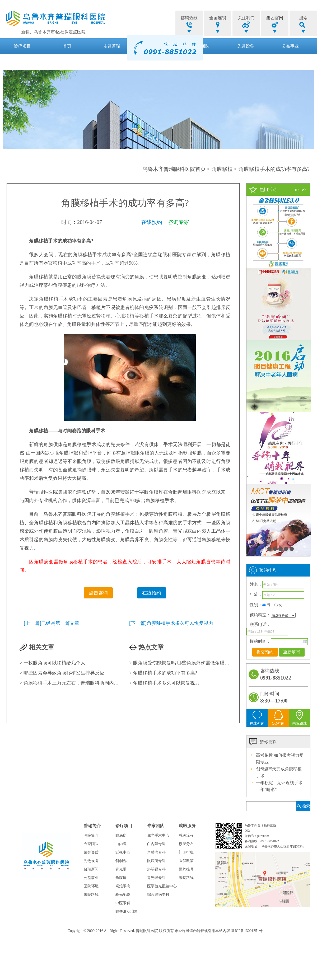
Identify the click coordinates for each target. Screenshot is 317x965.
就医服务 (22, 62)
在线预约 (151, 222)
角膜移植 (222, 169)
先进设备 (245, 46)
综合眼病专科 (158, 895)
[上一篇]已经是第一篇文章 (51, 623)
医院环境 (91, 886)
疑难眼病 (122, 886)
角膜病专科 (156, 852)
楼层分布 (186, 844)
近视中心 (122, 852)
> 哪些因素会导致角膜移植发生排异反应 (62, 673)
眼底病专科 (156, 861)
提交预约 (265, 652)
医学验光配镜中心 (162, 886)
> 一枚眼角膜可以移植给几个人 (52, 663)
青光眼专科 (156, 878)
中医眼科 (122, 903)
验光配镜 (122, 895)
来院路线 (91, 895)
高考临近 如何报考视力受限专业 (280, 758)
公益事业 (290, 46)
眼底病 (121, 835)
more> (300, 189)
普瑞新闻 (91, 869)
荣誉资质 (91, 852)
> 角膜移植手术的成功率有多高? (163, 673)
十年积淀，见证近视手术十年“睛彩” (279, 786)
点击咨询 (98, 593)
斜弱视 (121, 861)
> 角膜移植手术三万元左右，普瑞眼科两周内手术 (70, 683)
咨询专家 (178, 222)
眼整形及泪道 (126, 912)
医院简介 (91, 835)
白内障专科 (156, 844)
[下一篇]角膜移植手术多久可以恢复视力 (171, 623)
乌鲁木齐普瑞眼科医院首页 (174, 169)
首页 (67, 46)
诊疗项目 (22, 46)
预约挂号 (186, 869)
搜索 (306, 806)
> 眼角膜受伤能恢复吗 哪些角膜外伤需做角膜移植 (179, 663)
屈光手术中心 (158, 835)
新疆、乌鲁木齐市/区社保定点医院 (53, 32)
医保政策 (186, 861)
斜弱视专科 (156, 869)
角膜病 (121, 878)
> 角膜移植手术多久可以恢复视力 (164, 683)
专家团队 (91, 844)
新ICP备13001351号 (247, 931)
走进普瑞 (111, 46)
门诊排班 (186, 852)
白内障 (121, 844)
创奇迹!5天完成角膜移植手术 (279, 772)
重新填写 (291, 652)
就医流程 (186, 835)
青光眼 (121, 869)
